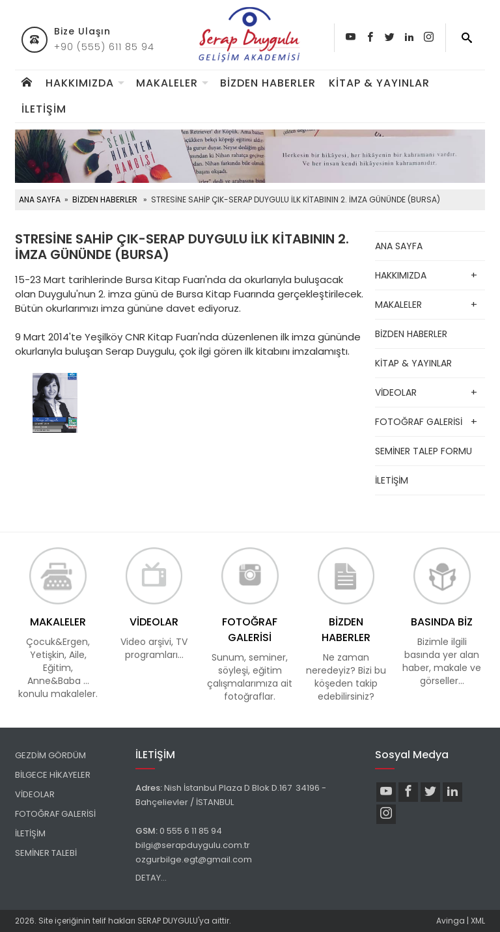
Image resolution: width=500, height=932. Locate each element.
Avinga (450, 920)
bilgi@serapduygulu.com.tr (192, 845)
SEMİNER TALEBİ (46, 853)
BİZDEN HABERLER (268, 82)
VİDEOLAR (396, 392)
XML (478, 920)
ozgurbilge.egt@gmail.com (193, 859)
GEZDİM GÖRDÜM (50, 755)
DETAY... (151, 877)
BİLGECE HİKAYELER (52, 775)
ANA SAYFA (40, 199)
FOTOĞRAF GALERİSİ (418, 421)
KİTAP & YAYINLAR (379, 82)
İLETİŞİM (43, 109)
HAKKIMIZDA (80, 82)
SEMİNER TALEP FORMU (423, 451)
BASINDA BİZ (442, 621)
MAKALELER (167, 82)
